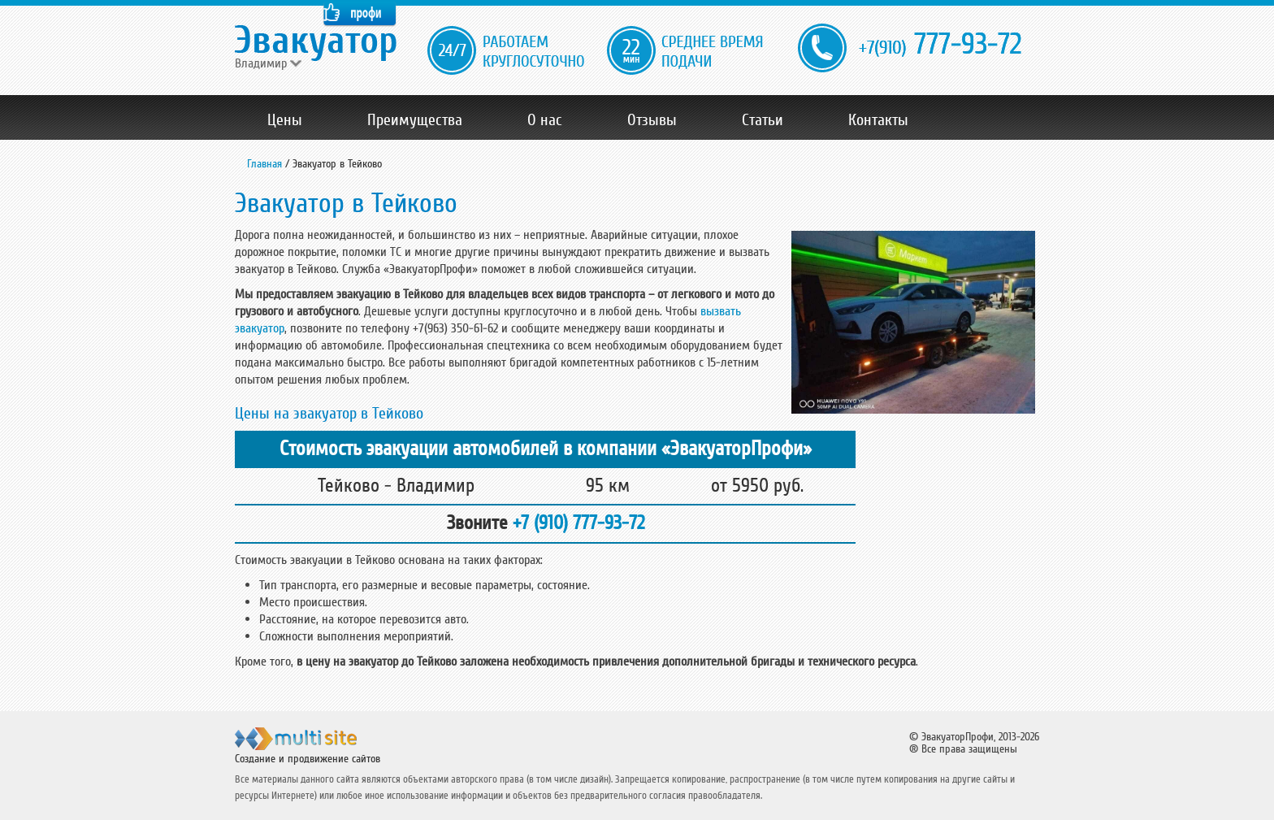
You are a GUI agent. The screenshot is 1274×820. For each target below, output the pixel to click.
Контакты (878, 120)
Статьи (762, 120)
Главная (264, 164)
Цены (284, 120)
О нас (544, 120)
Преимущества (414, 120)
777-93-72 (940, 45)
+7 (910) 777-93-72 (578, 523)
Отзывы (652, 120)
